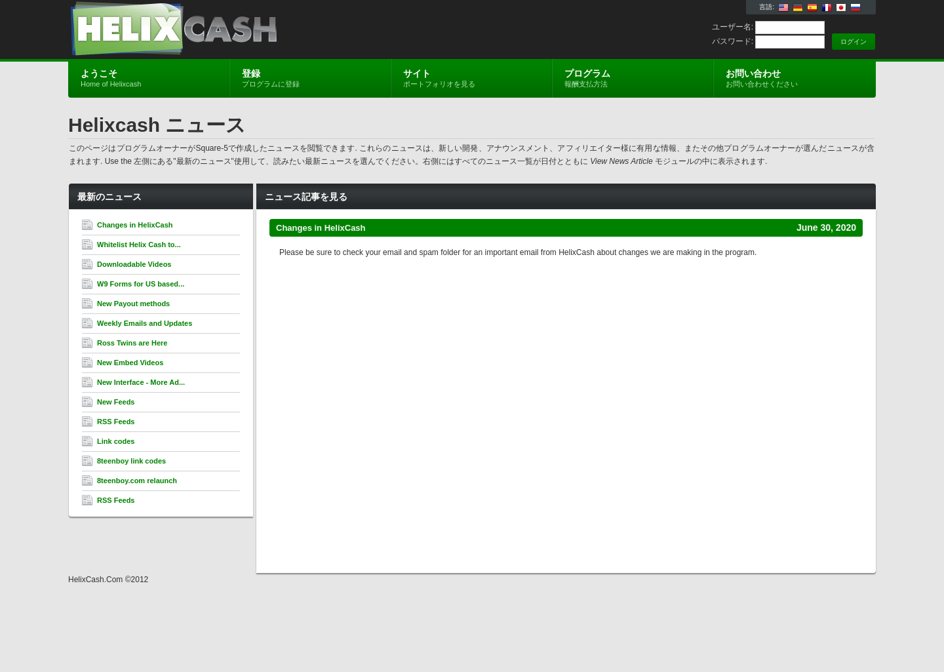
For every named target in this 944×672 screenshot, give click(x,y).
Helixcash (224, 30)
